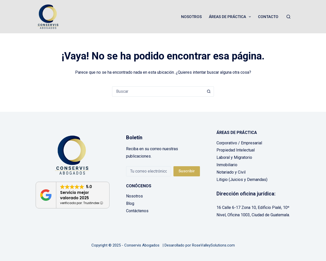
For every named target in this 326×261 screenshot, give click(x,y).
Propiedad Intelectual (235, 150)
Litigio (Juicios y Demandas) (241, 179)
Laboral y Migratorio (234, 157)
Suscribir (187, 171)
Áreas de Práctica (231, 17)
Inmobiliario (226, 164)
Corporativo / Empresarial (239, 143)
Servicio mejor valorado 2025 (74, 195)
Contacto (268, 16)
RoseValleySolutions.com (213, 245)
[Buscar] (288, 17)
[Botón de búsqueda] (209, 91)
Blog (130, 203)
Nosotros (191, 16)
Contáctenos (137, 210)
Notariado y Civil (231, 172)
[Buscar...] (158, 91)
